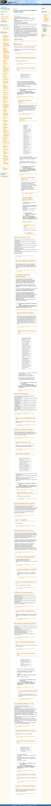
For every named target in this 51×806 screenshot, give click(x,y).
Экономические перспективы (23, 530)
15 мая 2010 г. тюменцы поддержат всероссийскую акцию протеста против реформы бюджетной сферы (6, 50)
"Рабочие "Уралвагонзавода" (23, 429)
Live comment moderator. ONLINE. (5, 60)
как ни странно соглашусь (25, 312)
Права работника (47, 19)
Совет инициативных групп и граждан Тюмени (5, 146)
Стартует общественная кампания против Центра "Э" (6, 36)
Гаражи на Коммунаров (5, 77)
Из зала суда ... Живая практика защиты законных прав (6, 82)
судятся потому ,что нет (23, 442)
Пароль (2, 14)
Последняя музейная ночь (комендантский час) (5, 121)
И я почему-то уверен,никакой (25, 556)
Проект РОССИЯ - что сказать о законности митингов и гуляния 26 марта (6, 131)
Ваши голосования (6, 28)
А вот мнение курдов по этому (24, 703)
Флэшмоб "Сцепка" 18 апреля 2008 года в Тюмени (6, 152)
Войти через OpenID (5, 16)
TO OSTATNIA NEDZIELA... (5, 63)
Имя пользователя (4, 11)
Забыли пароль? (4, 19)
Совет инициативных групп (46, 15)
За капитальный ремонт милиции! (6, 79)
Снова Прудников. (6, 143)
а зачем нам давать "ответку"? (27, 569)
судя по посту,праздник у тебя (25, 418)
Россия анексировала (21, 393)
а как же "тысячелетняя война (25, 786)
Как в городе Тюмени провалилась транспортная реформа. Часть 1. (6, 87)
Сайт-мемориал (12, 4)
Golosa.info (11, 1)
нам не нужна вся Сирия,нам (24, 642)
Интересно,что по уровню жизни (24, 47)
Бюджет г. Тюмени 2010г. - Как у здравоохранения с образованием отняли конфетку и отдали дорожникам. (6, 70)
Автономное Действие (46, 21)
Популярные (19, 4)
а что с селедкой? (21, 520)
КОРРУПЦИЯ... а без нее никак (5, 92)
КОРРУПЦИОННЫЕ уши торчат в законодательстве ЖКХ (6, 40)
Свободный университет (46, 18)
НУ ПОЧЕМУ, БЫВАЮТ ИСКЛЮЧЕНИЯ (22, 275)
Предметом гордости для (22, 237)
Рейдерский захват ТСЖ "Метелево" (5, 138)
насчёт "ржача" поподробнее (24, 611)
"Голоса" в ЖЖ (46, 17)
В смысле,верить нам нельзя (26, 774)
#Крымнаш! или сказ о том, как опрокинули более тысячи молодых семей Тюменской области (6, 44)
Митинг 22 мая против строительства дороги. (5, 101)
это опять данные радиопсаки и (25, 57)
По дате (25, 4)
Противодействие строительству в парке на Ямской (6, 135)
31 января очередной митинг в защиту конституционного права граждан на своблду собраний (6, 56)
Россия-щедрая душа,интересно (27, 198)
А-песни (45, 16)
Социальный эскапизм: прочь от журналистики (6, 163)
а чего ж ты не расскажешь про (25, 581)
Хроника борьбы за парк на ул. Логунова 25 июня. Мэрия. (6, 159)
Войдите (21, 63)
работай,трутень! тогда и (25, 492)
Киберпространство (17, 16)
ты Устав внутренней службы (27, 691)
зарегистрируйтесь (27, 63)
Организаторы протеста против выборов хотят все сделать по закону (6, 114)
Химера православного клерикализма (5, 156)
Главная (15, 8)
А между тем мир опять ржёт (23, 592)
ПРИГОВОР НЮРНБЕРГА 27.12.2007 (5, 124)
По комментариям (32, 4)
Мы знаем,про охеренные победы (25, 623)
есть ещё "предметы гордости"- (25, 260)
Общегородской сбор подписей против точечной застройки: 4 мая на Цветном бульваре (6, 106)
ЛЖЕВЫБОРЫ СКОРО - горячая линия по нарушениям (6, 98)
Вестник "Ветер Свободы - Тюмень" (5, 74)
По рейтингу (39, 4)
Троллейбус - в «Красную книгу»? (6, 149)
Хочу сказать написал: (22, 453)
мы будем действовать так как (25, 730)
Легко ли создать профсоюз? (6, 95)
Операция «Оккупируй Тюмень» (5, 111)
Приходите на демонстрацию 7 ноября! (6, 127)
